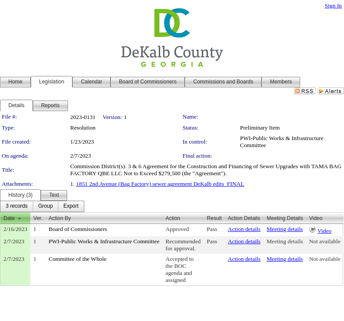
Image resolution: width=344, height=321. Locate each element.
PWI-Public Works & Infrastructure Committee (104, 241)
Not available (324, 241)
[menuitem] (16, 206)
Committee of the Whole (78, 259)
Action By (60, 218)
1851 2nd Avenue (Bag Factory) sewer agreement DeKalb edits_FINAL (160, 183)
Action (172, 218)
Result (214, 218)
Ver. (38, 218)
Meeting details (285, 229)
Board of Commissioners (78, 229)
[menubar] (42, 206)
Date (9, 218)
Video (325, 230)
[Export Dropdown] (71, 206)
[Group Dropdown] (45, 206)
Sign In (333, 5)
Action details (244, 229)
